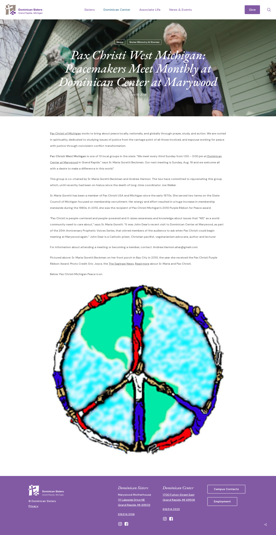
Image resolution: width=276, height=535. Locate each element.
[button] (226, 489)
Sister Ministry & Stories (144, 42)
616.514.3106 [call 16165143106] (126, 514)
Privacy (33, 506)
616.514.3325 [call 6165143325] (171, 509)
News (120, 42)
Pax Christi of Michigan (65, 133)
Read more (142, 264)
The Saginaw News (121, 264)
